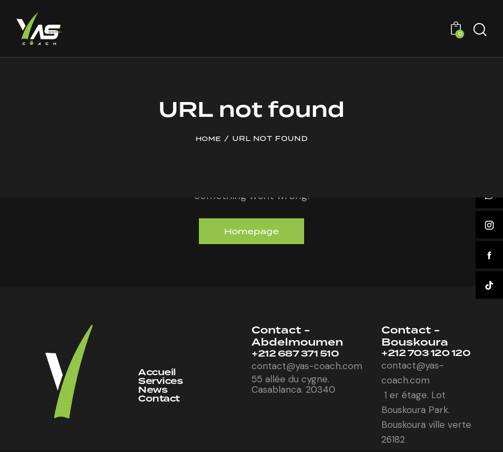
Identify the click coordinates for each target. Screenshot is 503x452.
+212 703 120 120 (429, 355)
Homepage (252, 232)
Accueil (158, 373)
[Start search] (480, 29)
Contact (160, 401)
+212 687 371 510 (299, 355)
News (153, 392)
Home (208, 138)
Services (161, 383)
